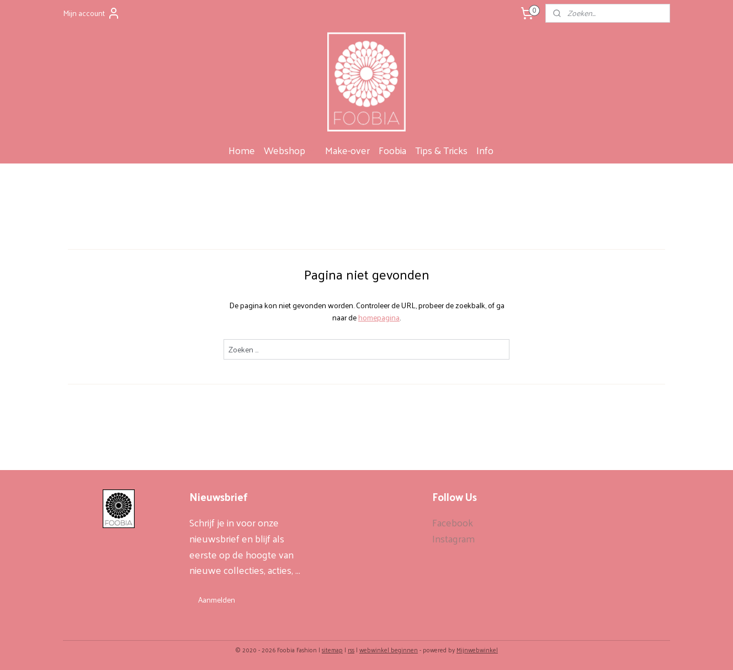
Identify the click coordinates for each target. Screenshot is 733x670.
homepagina (379, 317)
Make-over (347, 150)
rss (351, 649)
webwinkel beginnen (388, 649)
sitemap (332, 649)
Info (490, 150)
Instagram (453, 538)
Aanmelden (216, 599)
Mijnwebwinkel (477, 649)
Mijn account (91, 13)
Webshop (290, 150)
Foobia (392, 150)
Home (242, 150)
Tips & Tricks (441, 150)
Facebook (452, 522)
